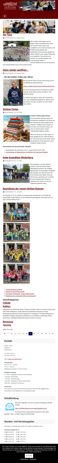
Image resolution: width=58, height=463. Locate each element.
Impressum (32, 459)
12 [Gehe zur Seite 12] (19, 333)
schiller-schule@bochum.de (15, 359)
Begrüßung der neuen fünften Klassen (23, 188)
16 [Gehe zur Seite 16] (34, 333)
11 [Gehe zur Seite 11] (15, 333)
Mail (43, 388)
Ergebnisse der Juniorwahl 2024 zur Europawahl (21, 296)
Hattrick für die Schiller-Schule (15, 292)
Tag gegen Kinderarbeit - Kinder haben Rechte (20, 294)
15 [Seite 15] (30, 333)
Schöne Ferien (10, 109)
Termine (7, 325)
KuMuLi (7, 306)
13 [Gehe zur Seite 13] (23, 333)
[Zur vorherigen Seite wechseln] (8, 333)
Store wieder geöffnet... (15, 70)
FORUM (6, 303)
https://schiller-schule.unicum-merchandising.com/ (31, 408)
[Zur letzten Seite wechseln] (52, 333)
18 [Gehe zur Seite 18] (42, 333)
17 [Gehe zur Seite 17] (38, 333)
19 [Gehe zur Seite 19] (46, 333)
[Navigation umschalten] (5, 16)
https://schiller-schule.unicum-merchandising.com (39, 86)
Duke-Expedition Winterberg (18, 157)
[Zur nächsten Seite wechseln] (49, 333)
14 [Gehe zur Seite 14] (26, 333)
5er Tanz (7, 34)
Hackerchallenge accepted (14, 289)
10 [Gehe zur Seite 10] (11, 333)
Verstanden (29, 455)
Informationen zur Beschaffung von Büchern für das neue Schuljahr (27, 152)
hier (34, 390)
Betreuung (8, 321)
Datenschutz (24, 459)
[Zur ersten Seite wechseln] (5, 333)
